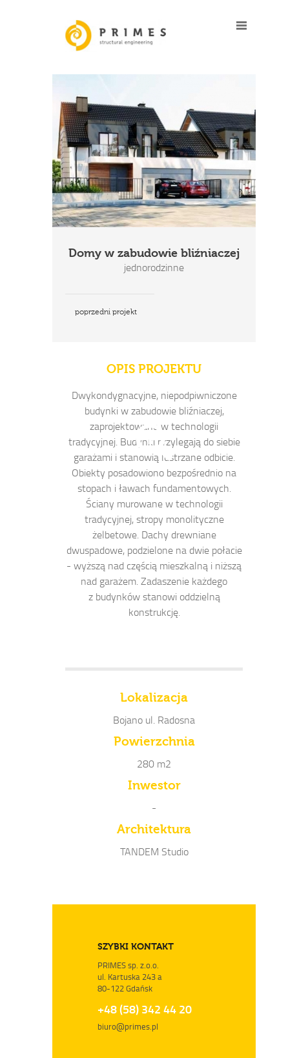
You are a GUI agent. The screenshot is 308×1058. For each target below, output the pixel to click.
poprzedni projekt (106, 311)
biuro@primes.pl (128, 1026)
